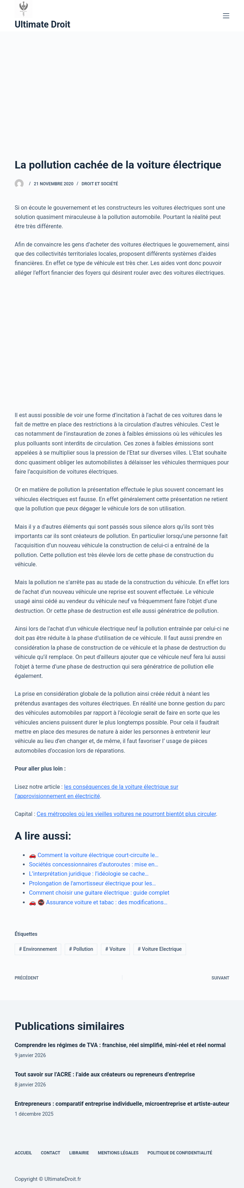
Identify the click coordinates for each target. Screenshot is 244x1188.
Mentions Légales (118, 1152)
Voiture (115, 949)
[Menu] (226, 16)
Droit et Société (100, 183)
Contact (50, 1152)
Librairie (79, 1152)
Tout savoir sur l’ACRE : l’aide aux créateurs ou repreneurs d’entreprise (105, 1074)
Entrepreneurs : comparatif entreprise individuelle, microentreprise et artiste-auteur (122, 1103)
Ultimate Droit (42, 24)
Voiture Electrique (160, 949)
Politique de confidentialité (179, 1152)
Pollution (81, 949)
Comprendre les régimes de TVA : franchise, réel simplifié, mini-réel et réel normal (120, 1045)
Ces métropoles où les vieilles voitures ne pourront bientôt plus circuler (126, 814)
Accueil (23, 1152)
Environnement (38, 949)
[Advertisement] (122, 85)
